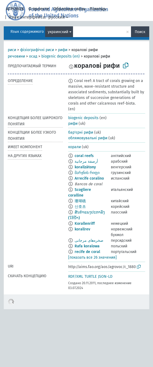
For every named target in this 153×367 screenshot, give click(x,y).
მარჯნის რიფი (87, 172)
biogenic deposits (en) (60, 56)
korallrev (82, 229)
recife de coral (87, 252)
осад (33, 56)
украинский (58, 32)
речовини (16, 56)
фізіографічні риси (37, 50)
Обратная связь (69, 8)
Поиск (140, 32)
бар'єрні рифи (80, 132)
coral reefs (84, 156)
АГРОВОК (15, 8)
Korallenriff (85, 223)
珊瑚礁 (80, 201)
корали (74, 147)
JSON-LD (105, 276)
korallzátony (85, 167)
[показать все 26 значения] (92, 257)
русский (56, 17)
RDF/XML (75, 276)
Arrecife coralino (89, 178)
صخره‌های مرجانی (89, 240)
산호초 (80, 206)
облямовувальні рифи (87, 138)
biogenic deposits (83, 118)
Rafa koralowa (87, 246)
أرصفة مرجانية (86, 161)
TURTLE (91, 276)
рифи (62, 50)
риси (12, 50)
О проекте (38, 8)
